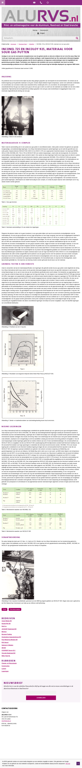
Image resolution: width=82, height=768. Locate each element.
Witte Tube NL (6, 656)
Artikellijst (31, 44)
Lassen (4, 668)
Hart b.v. (4, 626)
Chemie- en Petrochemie (9, 663)
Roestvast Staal (23, 44)
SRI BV (4, 648)
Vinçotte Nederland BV (8, 653)
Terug (4, 609)
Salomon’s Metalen (7, 645)
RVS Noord (5, 642)
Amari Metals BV (7, 621)
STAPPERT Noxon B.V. (8, 650)
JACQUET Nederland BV (9, 629)
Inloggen (42, 33)
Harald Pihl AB (6, 623)
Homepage (13, 44)
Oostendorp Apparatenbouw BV (11, 637)
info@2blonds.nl (6, 721)
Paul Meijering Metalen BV (10, 639)
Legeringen (5, 671)
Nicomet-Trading (7, 634)
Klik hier (68, 764)
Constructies (5, 666)
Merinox (4, 631)
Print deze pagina (15, 609)
